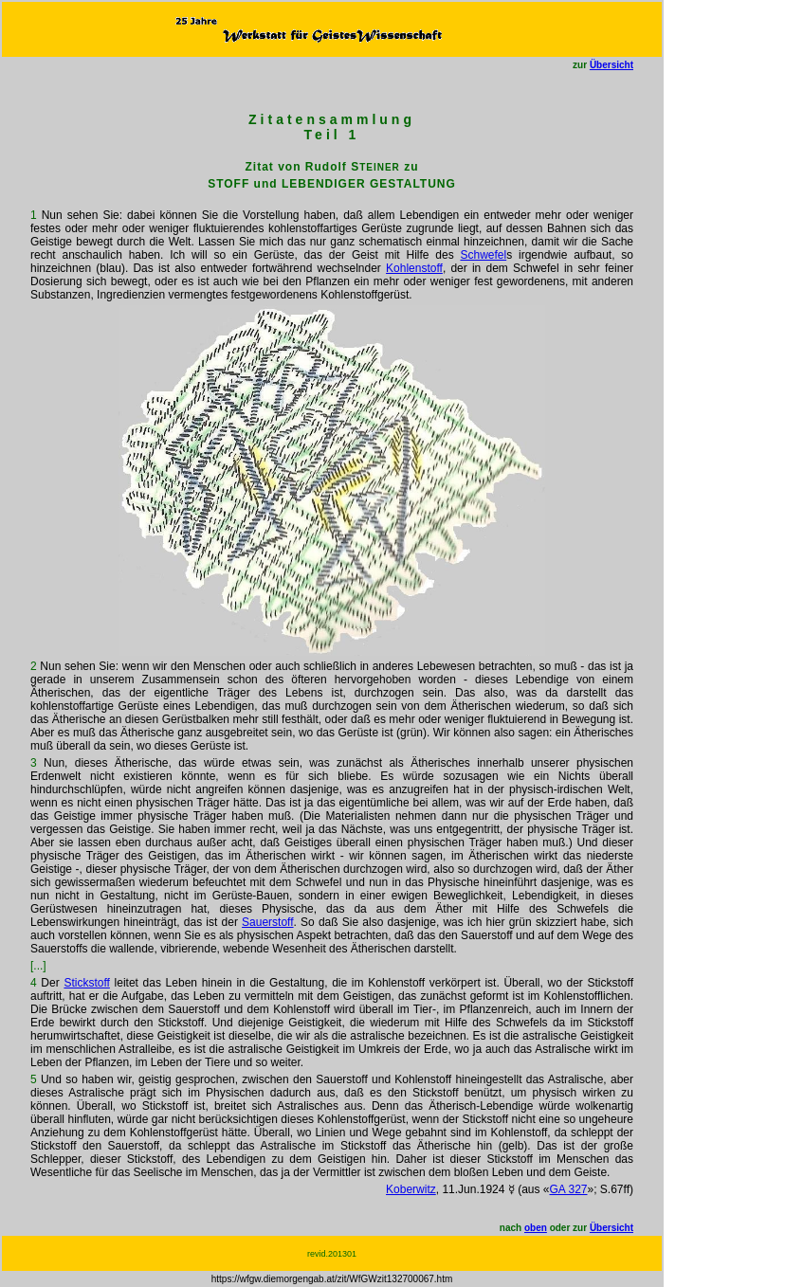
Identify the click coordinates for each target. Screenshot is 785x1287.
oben (535, 1228)
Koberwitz (411, 1189)
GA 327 (568, 1189)
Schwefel (483, 255)
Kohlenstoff (414, 268)
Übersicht (611, 65)
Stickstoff (86, 982)
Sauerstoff (267, 922)
